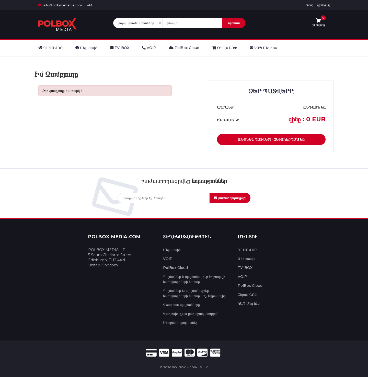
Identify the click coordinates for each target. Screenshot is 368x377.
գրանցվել (323, 5)
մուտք (309, 5)
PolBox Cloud (175, 267)
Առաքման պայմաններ (180, 322)
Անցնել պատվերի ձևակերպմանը (271, 139)
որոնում (234, 23)
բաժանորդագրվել (230, 198)
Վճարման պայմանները (181, 304)
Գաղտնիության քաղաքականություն (190, 313)
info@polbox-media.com (60, 5)
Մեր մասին (172, 250)
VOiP (167, 258)
